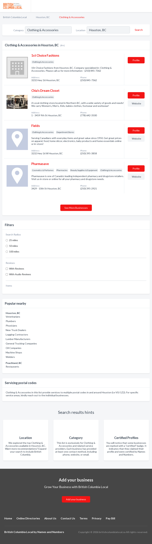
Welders (10, 356)
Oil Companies (13, 347)
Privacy (97, 518)
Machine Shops (14, 352)
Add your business (76, 499)
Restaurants (12, 366)
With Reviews (16, 268)
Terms (83, 518)
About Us (50, 518)
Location (80, 30)
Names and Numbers (50, 531)
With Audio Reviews (20, 274)
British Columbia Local (15, 17)
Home (8, 518)
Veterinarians (13, 316)
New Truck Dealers (16, 330)
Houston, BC (43, 17)
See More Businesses (76, 207)
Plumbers (11, 321)
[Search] (138, 29)
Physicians (11, 325)
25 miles (13, 240)
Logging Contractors (17, 334)
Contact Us (68, 518)
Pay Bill (110, 518)
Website (136, 103)
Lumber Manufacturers (18, 339)
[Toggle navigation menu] (147, 6)
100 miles (14, 251)
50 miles (13, 245)
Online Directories (28, 518)
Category (18, 30)
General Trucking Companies (21, 343)
